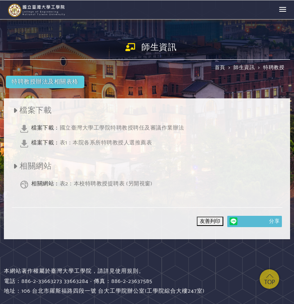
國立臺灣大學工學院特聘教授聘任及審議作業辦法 (107, 128)
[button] (282, 9)
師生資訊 (244, 68)
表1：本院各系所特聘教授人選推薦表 (91, 143)
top (269, 279)
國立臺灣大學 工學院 (37, 10)
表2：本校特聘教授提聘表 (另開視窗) (91, 183)
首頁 (220, 68)
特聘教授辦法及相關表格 (45, 82)
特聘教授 (273, 68)
